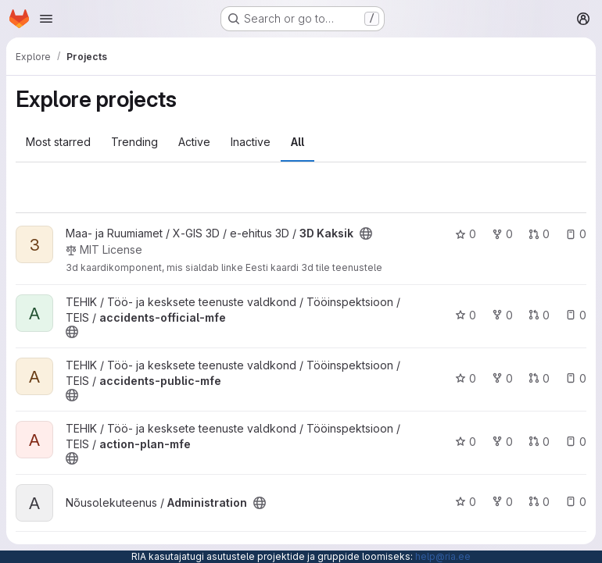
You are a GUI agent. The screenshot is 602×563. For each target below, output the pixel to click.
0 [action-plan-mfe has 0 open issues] (575, 441)
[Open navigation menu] (46, 18)
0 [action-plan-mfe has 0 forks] (502, 441)
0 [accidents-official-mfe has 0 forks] (502, 315)
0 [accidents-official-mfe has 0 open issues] (575, 315)
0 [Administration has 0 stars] (465, 501)
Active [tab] (194, 141)
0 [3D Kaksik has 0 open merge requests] (539, 234)
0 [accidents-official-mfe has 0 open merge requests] (539, 315)
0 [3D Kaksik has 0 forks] (502, 234)
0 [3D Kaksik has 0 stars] (465, 234)
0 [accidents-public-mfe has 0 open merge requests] (539, 378)
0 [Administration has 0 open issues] (575, 501)
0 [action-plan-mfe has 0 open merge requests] (539, 441)
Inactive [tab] (251, 141)
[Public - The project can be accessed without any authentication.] (366, 233)
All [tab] (297, 141)
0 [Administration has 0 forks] (502, 501)
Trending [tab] (134, 141)
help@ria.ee (443, 556)
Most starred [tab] (58, 141)
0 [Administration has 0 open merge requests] (539, 501)
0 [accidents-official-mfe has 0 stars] (465, 315)
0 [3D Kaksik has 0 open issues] (575, 234)
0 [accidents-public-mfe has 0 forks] (502, 378)
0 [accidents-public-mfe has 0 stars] (465, 378)
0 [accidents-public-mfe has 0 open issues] (575, 378)
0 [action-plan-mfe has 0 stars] (465, 441)
